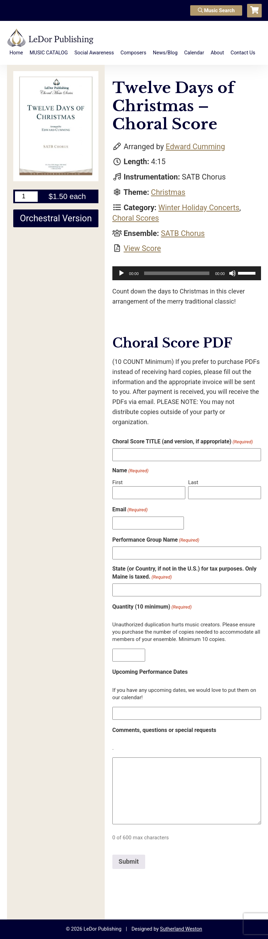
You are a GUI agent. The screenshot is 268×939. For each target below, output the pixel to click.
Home (16, 53)
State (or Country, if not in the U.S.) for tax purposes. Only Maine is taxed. (184, 572)
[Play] (121, 273)
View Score (142, 248)
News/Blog (165, 53)
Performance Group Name (155, 539)
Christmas (168, 192)
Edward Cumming (195, 146)
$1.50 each (67, 196)
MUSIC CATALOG (49, 53)
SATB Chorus (183, 233)
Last (193, 482)
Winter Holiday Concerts (198, 207)
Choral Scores (135, 218)
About (217, 53)
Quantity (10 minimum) (152, 606)
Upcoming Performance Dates (150, 672)
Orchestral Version (56, 218)
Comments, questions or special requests (164, 730)
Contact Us (243, 53)
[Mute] (232, 273)
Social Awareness (94, 53)
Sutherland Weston (181, 929)
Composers (133, 53)
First (117, 482)
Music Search (216, 11)
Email (130, 509)
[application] (186, 273)
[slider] (176, 273)
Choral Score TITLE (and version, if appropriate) (182, 441)
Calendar (194, 53)
